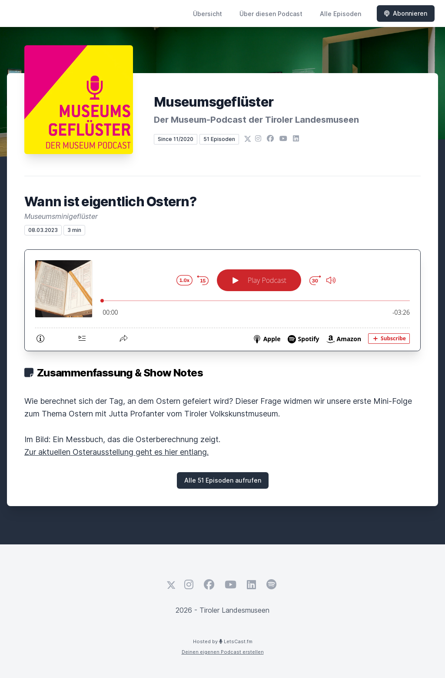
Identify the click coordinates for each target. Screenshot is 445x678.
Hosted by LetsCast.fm (222, 641)
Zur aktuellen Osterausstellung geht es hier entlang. (116, 451)
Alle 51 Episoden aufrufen (222, 480)
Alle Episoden (340, 13)
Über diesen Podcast (270, 13)
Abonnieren (405, 13)
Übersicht (207, 13)
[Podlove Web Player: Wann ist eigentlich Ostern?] (222, 300)
